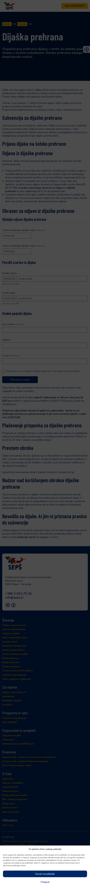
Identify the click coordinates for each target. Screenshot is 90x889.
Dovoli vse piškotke (45, 873)
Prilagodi (45, 882)
